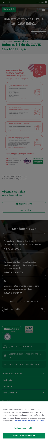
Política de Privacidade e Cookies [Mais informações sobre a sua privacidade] (29, 422)
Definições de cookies (24, 430)
